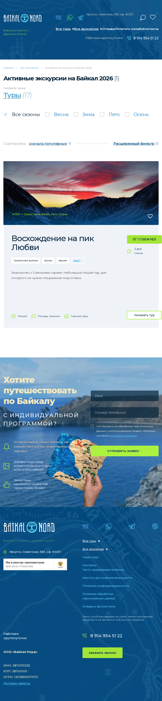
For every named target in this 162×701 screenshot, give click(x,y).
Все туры (63, 29)
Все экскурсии (86, 29)
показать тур (144, 315)
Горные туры (79, 316)
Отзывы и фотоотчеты (98, 606)
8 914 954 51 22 (146, 38)
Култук (48, 260)
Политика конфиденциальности (105, 585)
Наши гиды (90, 557)
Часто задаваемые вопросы (103, 569)
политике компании (123, 435)
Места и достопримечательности (107, 577)
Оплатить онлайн (129, 29)
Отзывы (108, 29)
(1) (136, 144)
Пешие (22, 316)
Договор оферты (16, 683)
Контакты (151, 29)
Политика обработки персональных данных (98, 596)
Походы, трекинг (49, 316)
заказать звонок (102, 653)
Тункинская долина (26, 260)
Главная (8, 67)
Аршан (63, 260)
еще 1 (76, 260)
